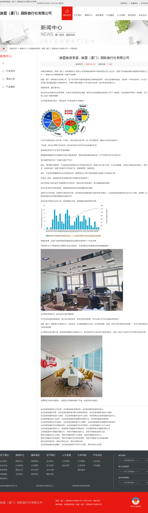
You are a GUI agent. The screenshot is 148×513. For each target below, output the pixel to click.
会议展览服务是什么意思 (50, 419)
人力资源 (121, 11)
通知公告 (10, 79)
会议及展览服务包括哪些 (50, 444)
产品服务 (110, 11)
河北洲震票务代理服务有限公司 (98, 428)
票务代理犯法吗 (76, 441)
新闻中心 (88, 11)
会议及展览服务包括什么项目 (52, 416)
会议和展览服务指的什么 (50, 428)
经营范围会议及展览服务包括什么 (102, 416)
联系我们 (124, 3)
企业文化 (142, 11)
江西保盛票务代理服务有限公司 (53, 432)
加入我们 (50, 465)
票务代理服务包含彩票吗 (50, 438)
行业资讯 (10, 71)
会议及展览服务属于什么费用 (74, 422)
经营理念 (34, 474)
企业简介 (3, 461)
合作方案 (50, 470)
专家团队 (3, 474)
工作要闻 (81, 461)
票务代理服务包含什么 (93, 435)
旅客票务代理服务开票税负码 (73, 428)
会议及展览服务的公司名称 (51, 409)
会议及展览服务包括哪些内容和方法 (75, 419)
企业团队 (34, 465)
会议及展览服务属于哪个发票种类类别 (73, 412)
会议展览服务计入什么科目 (99, 425)
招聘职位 (34, 461)
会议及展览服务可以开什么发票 (74, 444)
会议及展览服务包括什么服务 (100, 412)
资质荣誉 (3, 470)
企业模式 (19, 474)
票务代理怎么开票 (95, 444)
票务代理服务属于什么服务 (72, 435)
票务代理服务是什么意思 (50, 435)
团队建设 (81, 470)
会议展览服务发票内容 (72, 409)
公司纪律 (81, 465)
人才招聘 (65, 461)
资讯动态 (131, 11)
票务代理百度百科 (48, 441)
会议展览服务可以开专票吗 (77, 425)
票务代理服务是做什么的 (95, 432)
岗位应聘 (65, 465)
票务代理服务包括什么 (75, 432)
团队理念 (50, 474)
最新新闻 (10, 63)
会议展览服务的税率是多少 (93, 409)
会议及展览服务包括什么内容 (76, 416)
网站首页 (67, 11)
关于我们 (78, 11)
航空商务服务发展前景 (99, 419)
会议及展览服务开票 (48, 412)
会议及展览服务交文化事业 (51, 422)
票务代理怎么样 (62, 441)
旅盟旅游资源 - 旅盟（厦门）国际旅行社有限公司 (48, 48)
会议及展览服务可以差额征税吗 (53, 425)
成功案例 (99, 11)
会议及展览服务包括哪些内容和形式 (101, 422)
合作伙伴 (34, 470)
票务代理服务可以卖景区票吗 (73, 438)
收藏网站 (134, 3)
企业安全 (97, 461)
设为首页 (144, 3)
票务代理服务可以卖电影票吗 (97, 438)
